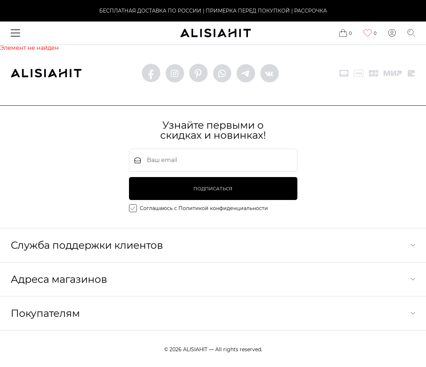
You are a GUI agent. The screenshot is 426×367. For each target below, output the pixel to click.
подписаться (213, 188)
